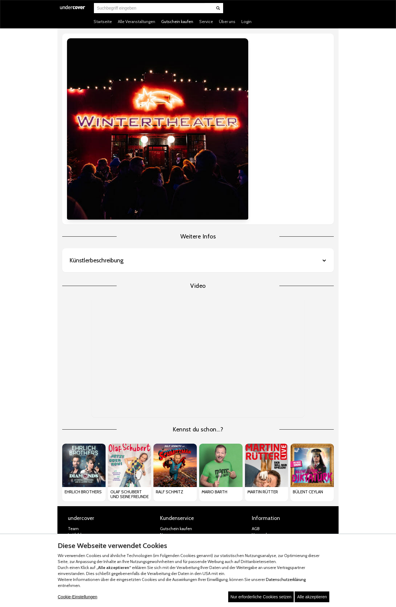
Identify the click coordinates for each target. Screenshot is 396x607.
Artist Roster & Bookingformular (97, 437)
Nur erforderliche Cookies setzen (261, 596)
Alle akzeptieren (312, 596)
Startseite (103, 21)
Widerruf (259, 437)
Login (246, 21)
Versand (259, 425)
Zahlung (259, 431)
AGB (256, 419)
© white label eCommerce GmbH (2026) (190, 526)
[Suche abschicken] (218, 8)
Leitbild (74, 425)
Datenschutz (263, 443)
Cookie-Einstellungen (77, 597)
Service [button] (206, 21)
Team (73, 419)
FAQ (163, 449)
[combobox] (149, 8)
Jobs (72, 431)
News (165, 425)
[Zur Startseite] (72, 11)
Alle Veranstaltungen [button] (136, 21)
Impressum (262, 461)
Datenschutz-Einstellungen (277, 449)
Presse (74, 443)
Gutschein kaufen (177, 21)
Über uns (227, 21)
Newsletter (170, 431)
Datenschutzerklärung (286, 579)
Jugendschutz (264, 455)
